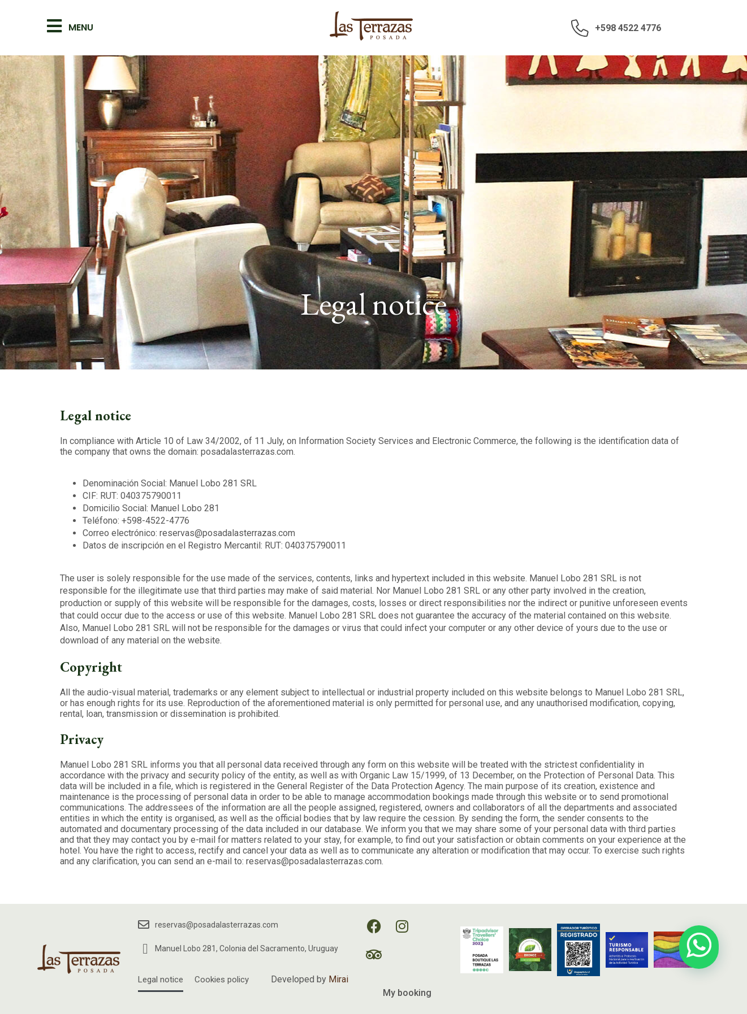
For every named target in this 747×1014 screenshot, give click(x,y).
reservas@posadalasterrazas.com (216, 924)
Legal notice (160, 979)
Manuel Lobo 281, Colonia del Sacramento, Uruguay (246, 948)
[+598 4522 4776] (580, 28)
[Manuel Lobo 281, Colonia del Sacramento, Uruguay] (145, 949)
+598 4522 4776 (628, 28)
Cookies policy (222, 979)
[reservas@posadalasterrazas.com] (143, 924)
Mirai (338, 979)
